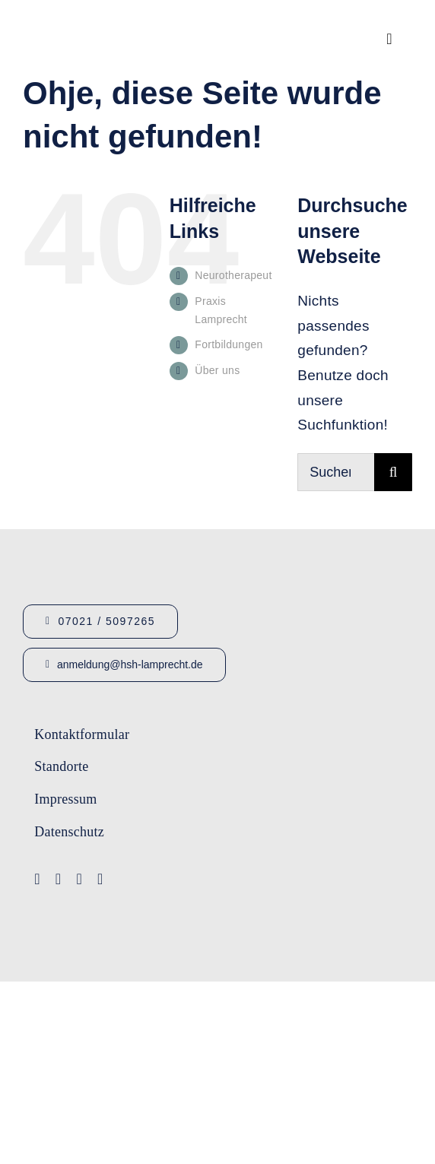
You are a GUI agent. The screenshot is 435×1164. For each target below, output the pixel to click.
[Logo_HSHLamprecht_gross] (99, 19)
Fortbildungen (228, 344)
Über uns (217, 370)
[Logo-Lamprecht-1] (291, 726)
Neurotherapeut (233, 275)
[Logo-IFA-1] (291, 780)
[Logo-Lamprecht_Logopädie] (304, 903)
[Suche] (393, 472)
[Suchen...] (335, 472)
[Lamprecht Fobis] (291, 840)
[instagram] (79, 878)
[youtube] (59, 878)
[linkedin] (100, 878)
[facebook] (37, 878)
